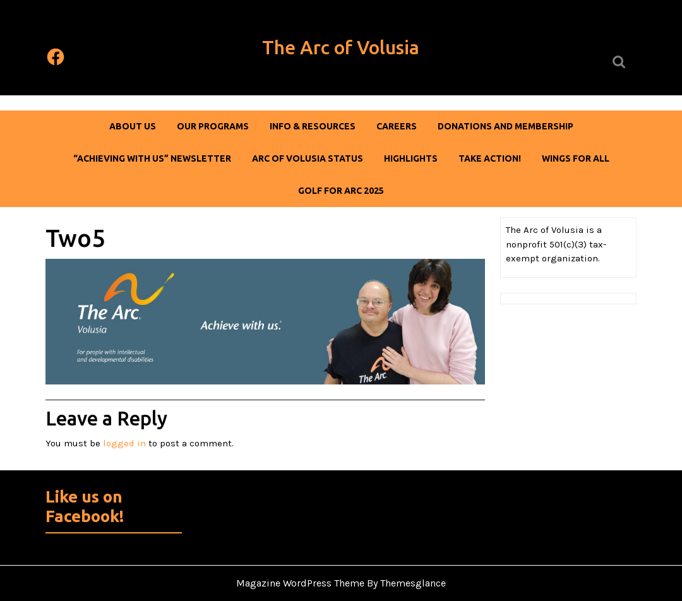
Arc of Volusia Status (307, 158)
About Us (132, 126)
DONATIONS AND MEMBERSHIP (505, 126)
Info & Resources (313, 126)
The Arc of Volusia (340, 47)
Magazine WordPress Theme (300, 583)
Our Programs (213, 126)
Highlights (411, 158)
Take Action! (489, 158)
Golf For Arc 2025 (341, 191)
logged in (124, 443)
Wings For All (575, 158)
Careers (396, 126)
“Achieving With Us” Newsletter (152, 158)
